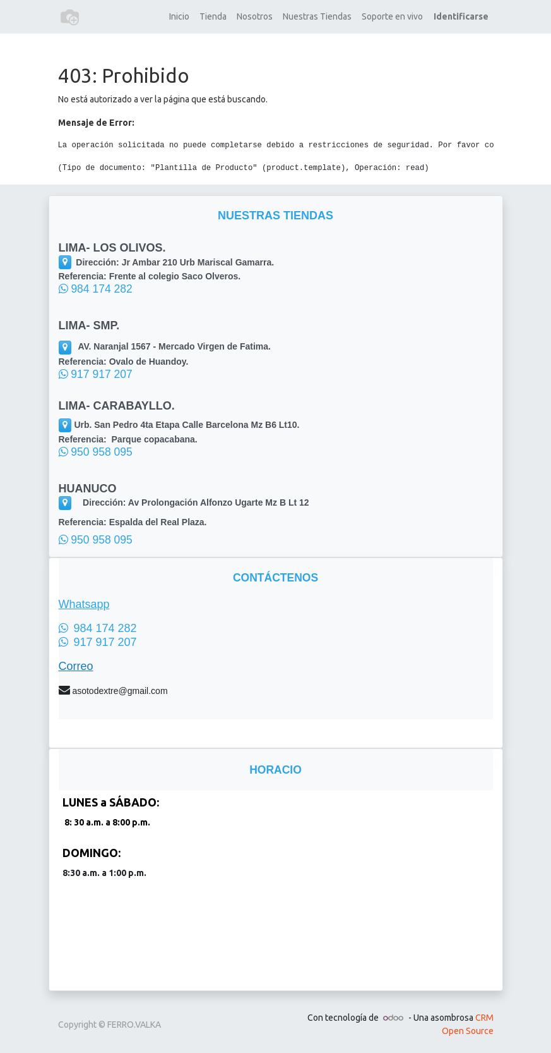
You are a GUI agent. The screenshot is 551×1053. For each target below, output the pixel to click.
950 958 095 (96, 452)
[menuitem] (179, 16)
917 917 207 (96, 374)
